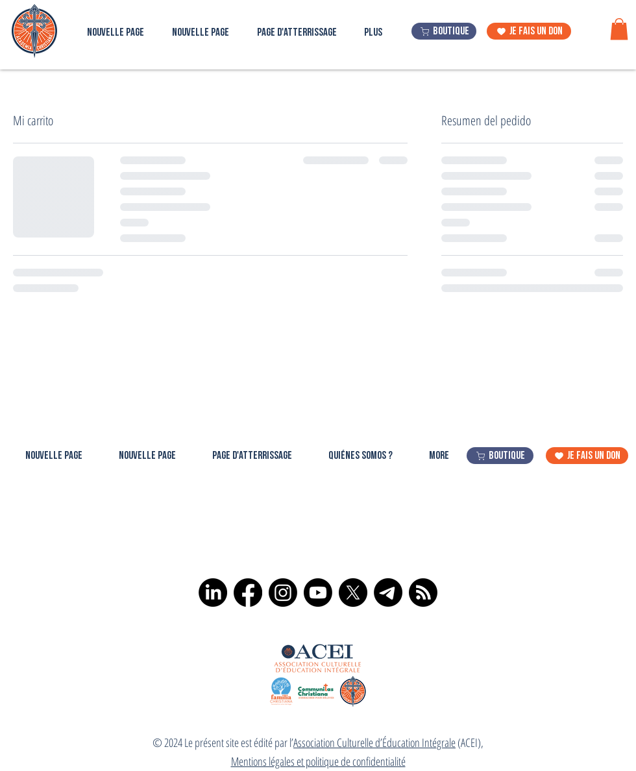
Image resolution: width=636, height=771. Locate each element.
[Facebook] (248, 592)
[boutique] (443, 31)
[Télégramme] (388, 592)
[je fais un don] (529, 31)
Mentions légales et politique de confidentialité (318, 761)
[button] (619, 29)
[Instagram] (283, 592)
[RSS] (423, 592)
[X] (353, 592)
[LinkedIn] (213, 592)
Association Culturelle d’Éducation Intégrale (374, 742)
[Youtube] (318, 592)
